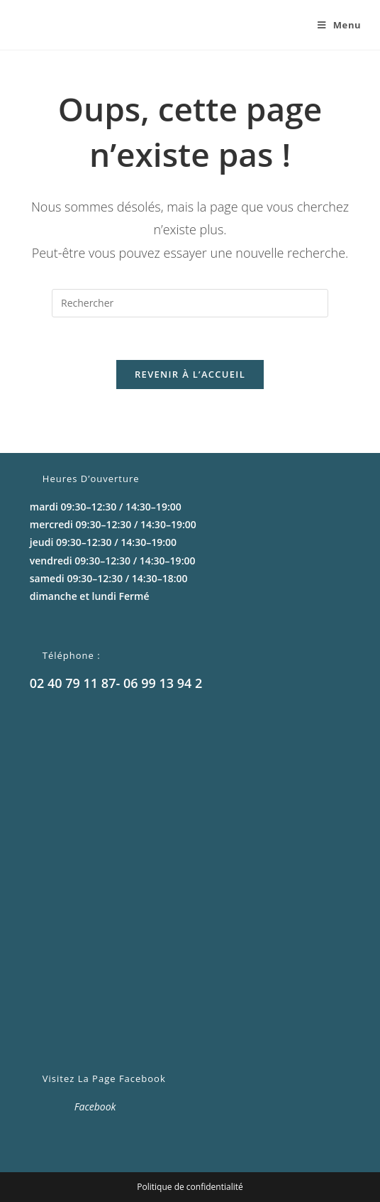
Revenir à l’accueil (190, 374)
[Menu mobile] (334, 25)
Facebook (95, 1106)
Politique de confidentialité (189, 1187)
